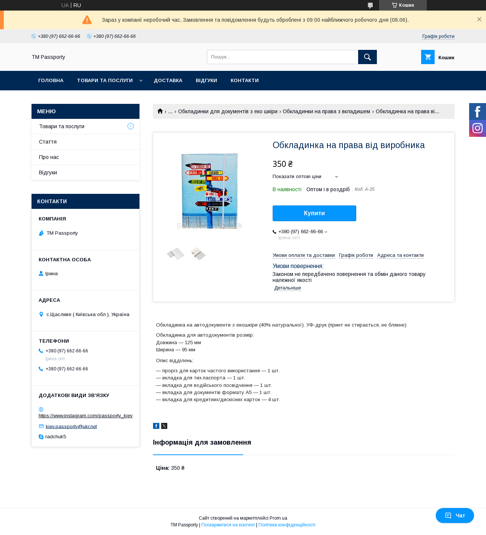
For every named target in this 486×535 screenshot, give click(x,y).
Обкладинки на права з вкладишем (326, 111)
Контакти (245, 80)
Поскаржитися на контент (228, 525)
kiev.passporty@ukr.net (71, 426)
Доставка (168, 80)
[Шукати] (367, 57)
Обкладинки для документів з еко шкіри (228, 111)
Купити (314, 213)
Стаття (48, 142)
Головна (50, 80)
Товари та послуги (105, 80)
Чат (455, 515)
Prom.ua (278, 518)
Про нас (49, 157)
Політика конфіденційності (286, 525)
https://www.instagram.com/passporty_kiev (86, 415)
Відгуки (206, 80)
